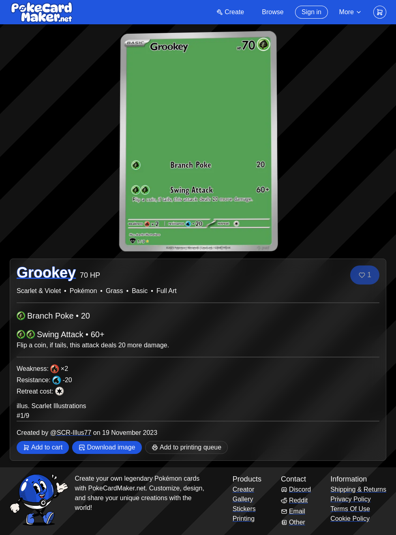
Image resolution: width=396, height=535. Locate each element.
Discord (296, 489)
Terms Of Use (350, 508)
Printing (244, 518)
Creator (243, 489)
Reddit (294, 500)
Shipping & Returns (358, 489)
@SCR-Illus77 (71, 432)
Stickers (244, 508)
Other (293, 522)
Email (293, 511)
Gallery (243, 499)
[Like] (364, 275)
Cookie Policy (350, 518)
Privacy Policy (350, 499)
